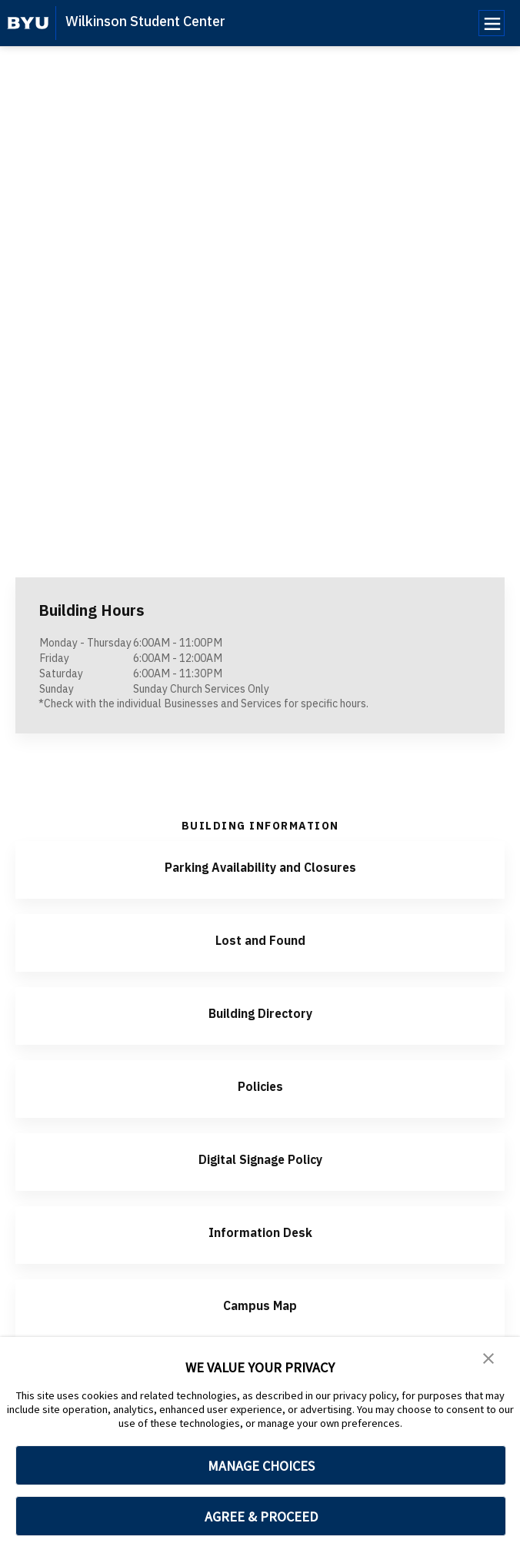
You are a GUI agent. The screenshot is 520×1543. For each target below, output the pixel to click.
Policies (260, 1085)
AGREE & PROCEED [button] (261, 1516)
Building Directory (260, 1012)
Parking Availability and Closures (260, 866)
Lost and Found (260, 939)
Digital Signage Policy (260, 1158)
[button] (489, 1359)
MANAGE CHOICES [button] (261, 1466)
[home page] (28, 23)
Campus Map (260, 1304)
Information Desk (260, 1231)
